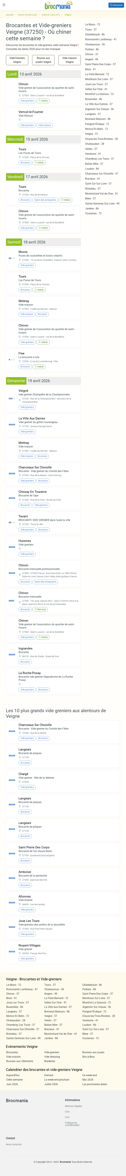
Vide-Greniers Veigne (17, 60)
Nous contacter (14, 1144)
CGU (67, 1112)
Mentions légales (73, 1106)
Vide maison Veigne (69, 60)
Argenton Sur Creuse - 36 (99, 109)
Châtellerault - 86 (95, 34)
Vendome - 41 (93, 153)
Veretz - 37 (91, 148)
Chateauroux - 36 (95, 44)
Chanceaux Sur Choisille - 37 (101, 173)
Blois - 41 (90, 69)
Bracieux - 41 (92, 178)
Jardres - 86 (92, 208)
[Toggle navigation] (4, 5)
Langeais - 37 (93, 114)
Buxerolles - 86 (93, 99)
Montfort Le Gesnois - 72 (99, 94)
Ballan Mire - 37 (94, 163)
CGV (67, 1117)
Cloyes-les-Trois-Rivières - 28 (101, 138)
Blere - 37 (90, 198)
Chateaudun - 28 (94, 143)
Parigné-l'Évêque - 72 (97, 124)
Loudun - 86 (92, 168)
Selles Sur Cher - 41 (96, 89)
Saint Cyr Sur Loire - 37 (98, 183)
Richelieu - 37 (93, 188)
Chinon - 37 (91, 54)
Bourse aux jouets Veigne (43, 60)
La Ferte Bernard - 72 (97, 74)
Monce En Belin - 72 (96, 128)
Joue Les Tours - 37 (96, 84)
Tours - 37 (91, 29)
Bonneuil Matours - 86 (98, 118)
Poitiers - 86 (92, 49)
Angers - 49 (91, 59)
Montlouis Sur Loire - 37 (99, 79)
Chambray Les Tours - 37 (99, 158)
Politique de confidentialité (72, 1124)
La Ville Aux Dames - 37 (99, 104)
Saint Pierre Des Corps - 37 (100, 64)
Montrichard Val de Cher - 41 (101, 193)
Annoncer (116, 5)
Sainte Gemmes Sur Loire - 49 (102, 203)
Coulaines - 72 (93, 213)
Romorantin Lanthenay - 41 (101, 39)
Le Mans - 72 (92, 24)
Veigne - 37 (91, 133)
